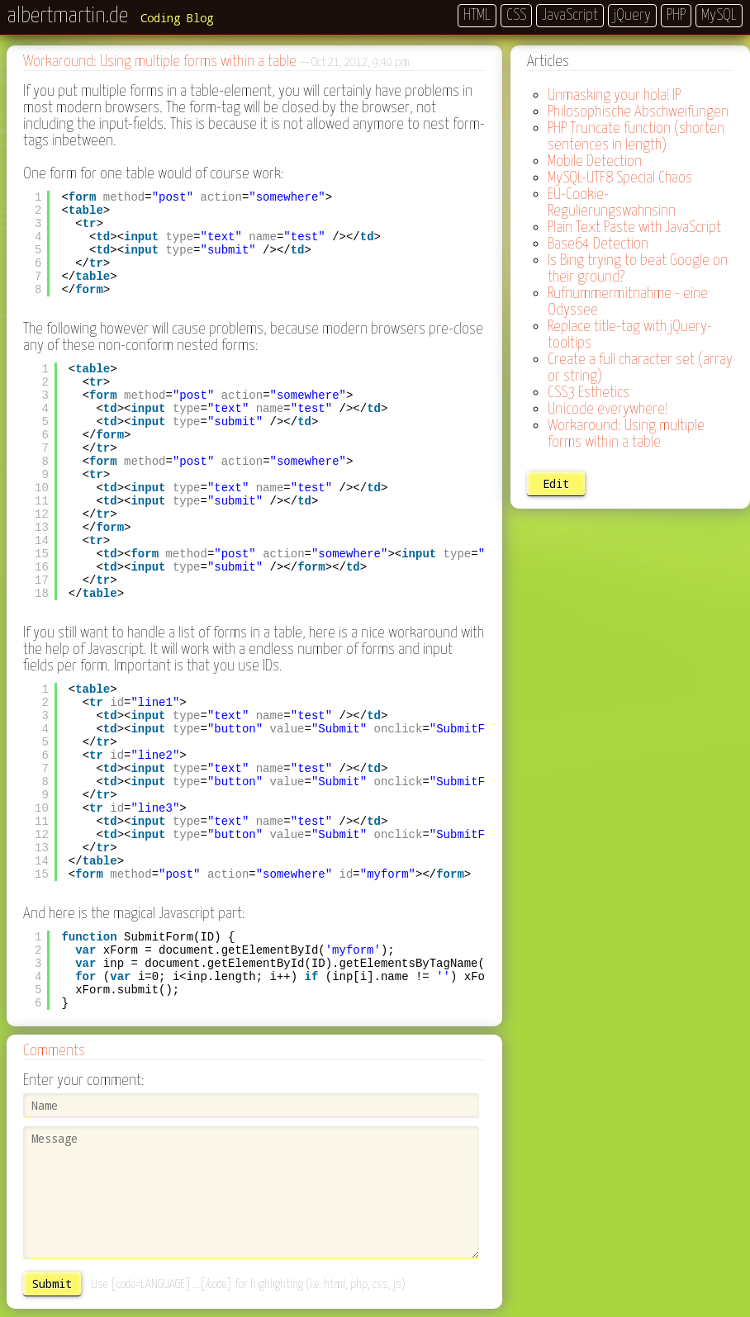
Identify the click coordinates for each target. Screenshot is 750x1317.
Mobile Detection (595, 161)
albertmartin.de (67, 16)
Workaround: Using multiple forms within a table (626, 434)
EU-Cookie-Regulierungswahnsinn (612, 203)
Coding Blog (176, 18)
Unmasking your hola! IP (614, 95)
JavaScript (570, 15)
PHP (676, 15)
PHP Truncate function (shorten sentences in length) (636, 137)
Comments (54, 1051)
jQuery (632, 15)
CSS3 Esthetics (588, 392)
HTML (477, 15)
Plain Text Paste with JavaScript (634, 227)
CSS (516, 15)
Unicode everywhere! (607, 409)
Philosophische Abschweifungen (638, 112)
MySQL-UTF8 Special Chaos (620, 178)
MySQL (719, 15)
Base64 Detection (598, 244)
